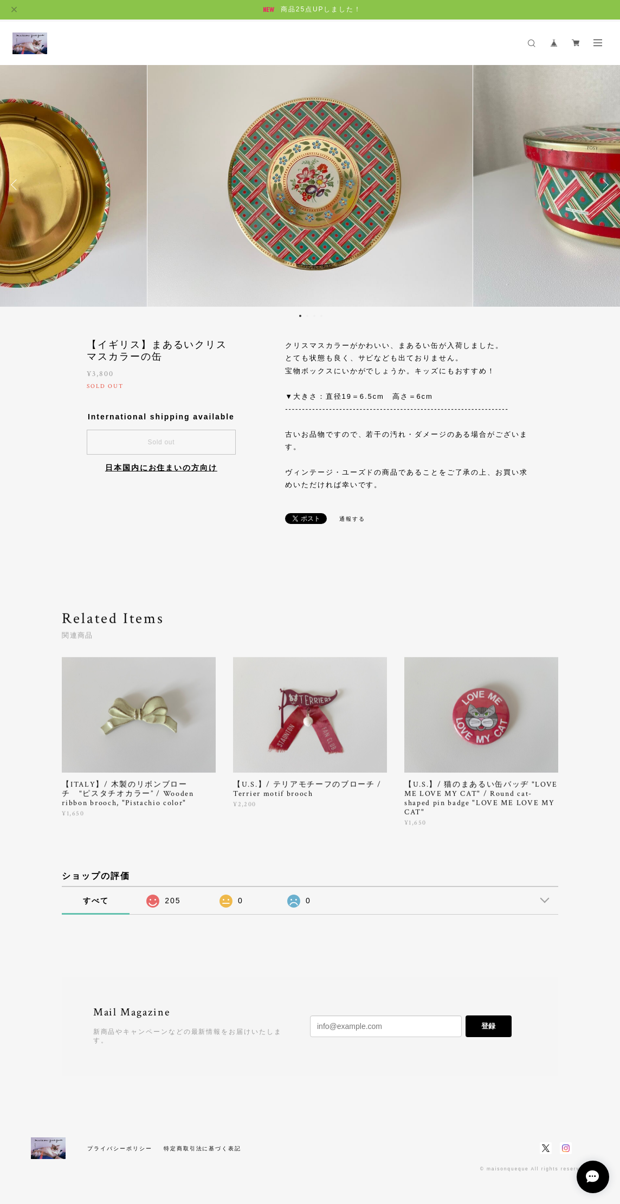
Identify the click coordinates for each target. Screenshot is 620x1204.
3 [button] (314, 316)
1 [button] (300, 316)
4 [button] (321, 316)
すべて (96, 900)
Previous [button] (16, 184)
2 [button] (307, 316)
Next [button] (603, 184)
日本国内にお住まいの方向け (161, 467)
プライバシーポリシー (119, 1148)
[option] (310, 185)
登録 (488, 1026)
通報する (352, 519)
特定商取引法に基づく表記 (202, 1148)
